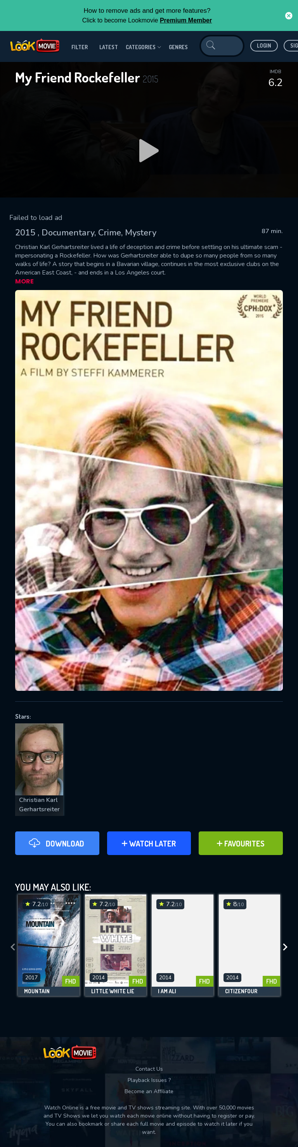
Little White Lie (112, 991)
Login (264, 45)
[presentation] (13, 947)
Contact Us (149, 1069)
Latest (108, 47)
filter (79, 47)
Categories (143, 47)
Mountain (37, 991)
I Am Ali (167, 991)
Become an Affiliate (149, 1091)
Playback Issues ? (149, 1080)
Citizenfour (241, 991)
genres (178, 47)
